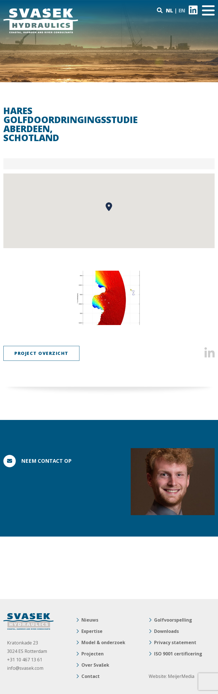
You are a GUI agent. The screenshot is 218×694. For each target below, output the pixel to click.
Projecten (92, 654)
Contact (90, 676)
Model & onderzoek (103, 642)
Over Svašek (95, 665)
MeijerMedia (181, 676)
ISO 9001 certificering (178, 654)
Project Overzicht (41, 353)
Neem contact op (46, 460)
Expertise (92, 631)
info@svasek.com (25, 668)
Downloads (166, 631)
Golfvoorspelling (173, 620)
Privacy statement (175, 642)
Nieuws (89, 620)
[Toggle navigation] (208, 10)
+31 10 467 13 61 (24, 660)
